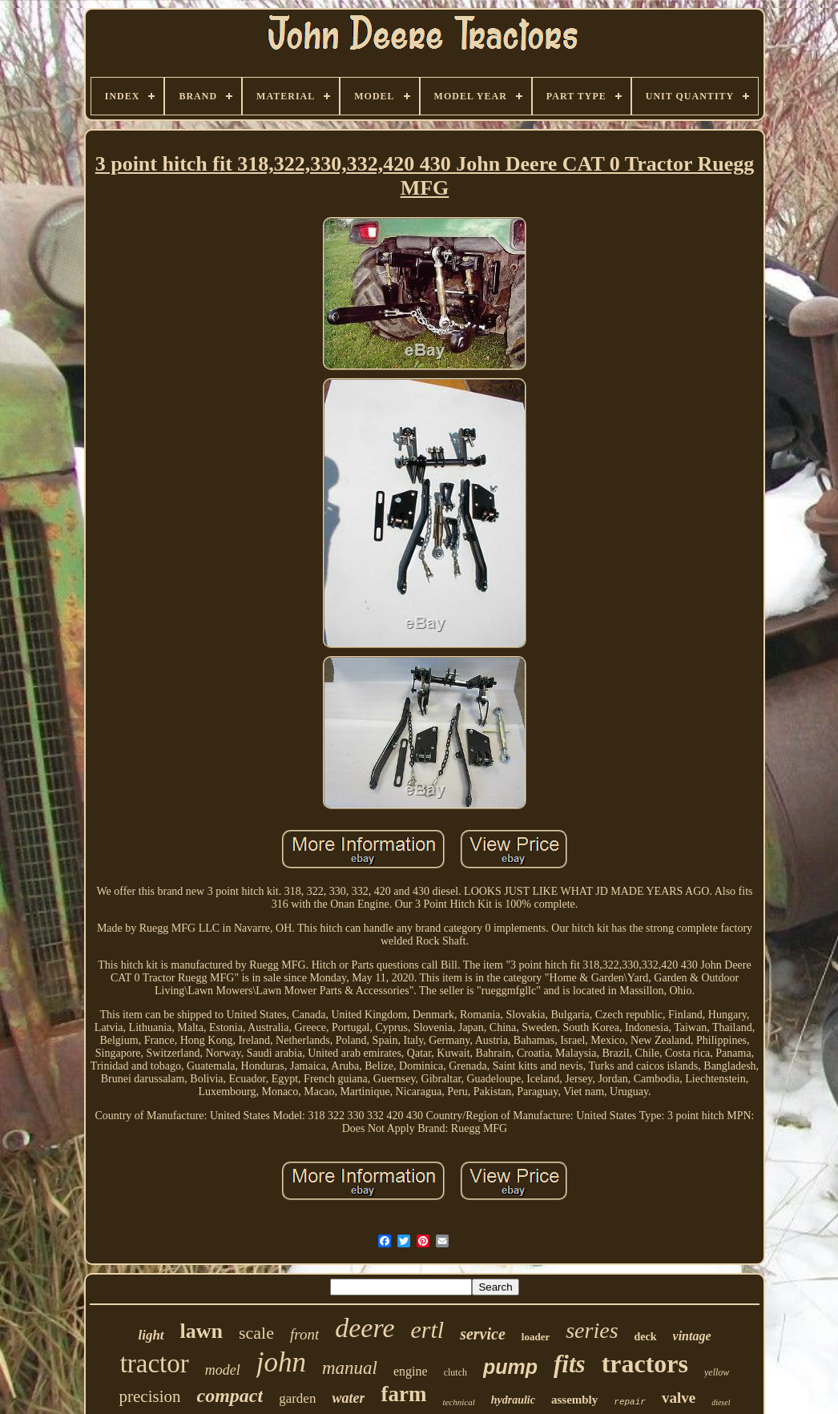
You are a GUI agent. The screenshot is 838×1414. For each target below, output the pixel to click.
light (150, 1335)
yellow (716, 1372)
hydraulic (513, 1400)
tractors (645, 1363)
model (222, 1370)
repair (630, 1402)
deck (646, 1337)
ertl (428, 1329)
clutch (455, 1372)
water (348, 1398)
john (281, 1362)
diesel (720, 1402)
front (304, 1334)
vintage (692, 1336)
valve (678, 1397)
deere (364, 1328)
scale (256, 1333)
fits (570, 1364)
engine (410, 1371)
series (592, 1330)
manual (349, 1368)
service (483, 1334)
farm (403, 1394)
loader (536, 1337)
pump (510, 1367)
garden (297, 1398)
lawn (201, 1331)
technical (458, 1402)
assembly (574, 1399)
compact (230, 1395)
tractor (154, 1363)
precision (150, 1396)
